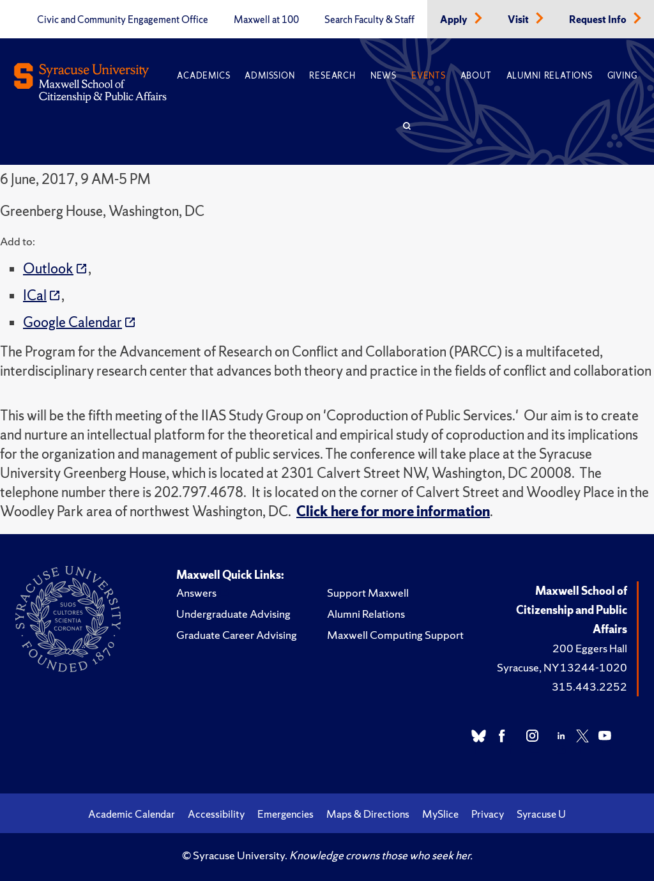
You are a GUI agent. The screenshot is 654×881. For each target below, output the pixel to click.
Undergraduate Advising (233, 613)
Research (332, 75)
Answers (196, 592)
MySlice (440, 814)
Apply (454, 19)
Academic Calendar (131, 814)
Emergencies (285, 814)
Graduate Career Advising (236, 634)
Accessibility (216, 814)
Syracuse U (541, 814)
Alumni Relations (549, 75)
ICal (35, 295)
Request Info (598, 19)
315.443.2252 (589, 686)
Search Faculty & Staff (369, 19)
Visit (519, 19)
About (476, 75)
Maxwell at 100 (266, 19)
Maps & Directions (367, 814)
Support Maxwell (368, 592)
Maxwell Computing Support (395, 634)
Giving (622, 75)
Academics (203, 75)
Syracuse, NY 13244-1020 (562, 667)
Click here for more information (393, 511)
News (383, 75)
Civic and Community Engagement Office (122, 19)
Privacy (487, 814)
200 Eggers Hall (589, 648)
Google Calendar (72, 322)
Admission (269, 75)
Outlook (48, 268)
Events (428, 75)
